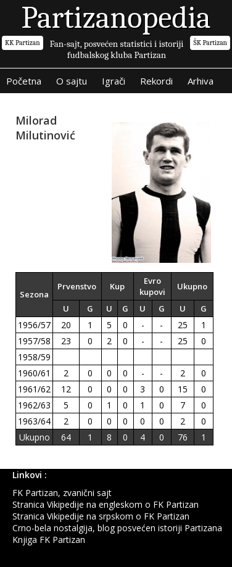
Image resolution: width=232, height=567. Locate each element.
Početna (23, 81)
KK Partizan (22, 43)
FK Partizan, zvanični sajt (62, 493)
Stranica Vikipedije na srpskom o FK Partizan (100, 516)
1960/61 (34, 373)
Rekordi (156, 81)
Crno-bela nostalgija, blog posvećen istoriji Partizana (117, 528)
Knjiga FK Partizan (48, 539)
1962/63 (34, 405)
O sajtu (71, 81)
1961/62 (34, 389)
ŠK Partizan (210, 43)
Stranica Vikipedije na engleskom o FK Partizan (105, 504)
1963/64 (34, 421)
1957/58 (34, 341)
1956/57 (34, 325)
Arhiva (200, 81)
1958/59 (34, 357)
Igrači (113, 81)
